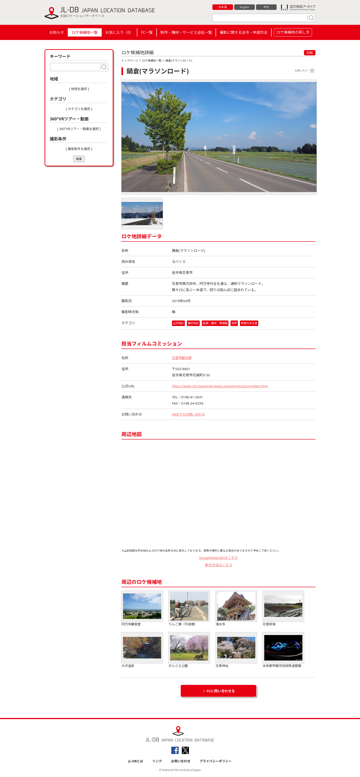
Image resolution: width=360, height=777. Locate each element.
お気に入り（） (119, 32)
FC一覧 (146, 32)
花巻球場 (283, 608)
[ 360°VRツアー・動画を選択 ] (79, 129)
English (244, 7)
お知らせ (56, 32)
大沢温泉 (142, 650)
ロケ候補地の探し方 (292, 32)
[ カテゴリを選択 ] (79, 109)
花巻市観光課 (182, 357)
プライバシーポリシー (216, 761)
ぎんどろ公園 (189, 650)
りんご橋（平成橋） (189, 608)
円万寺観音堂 (142, 608)
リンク (157, 761)
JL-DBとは (135, 761)
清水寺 (236, 608)
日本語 (222, 7)
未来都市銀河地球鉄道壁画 (283, 650)
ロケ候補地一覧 (85, 32)
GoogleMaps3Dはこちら (218, 557)
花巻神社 (236, 650)
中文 (266, 7)
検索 (79, 159)
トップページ (129, 60)
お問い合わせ (180, 761)
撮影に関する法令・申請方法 (243, 32)
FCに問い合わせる (221, 691)
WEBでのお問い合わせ (189, 414)
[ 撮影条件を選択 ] (79, 149)
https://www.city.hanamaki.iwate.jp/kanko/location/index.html (222, 386)
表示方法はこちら (218, 565)
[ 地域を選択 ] (79, 89)
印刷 (310, 53)
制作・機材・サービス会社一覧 (186, 32)
